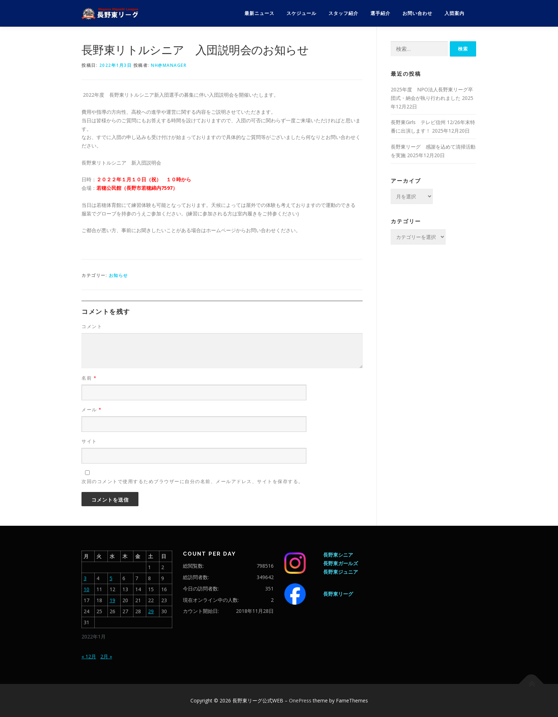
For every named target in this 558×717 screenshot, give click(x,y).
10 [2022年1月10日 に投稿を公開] (86, 589)
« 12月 (88, 656)
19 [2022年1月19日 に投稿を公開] (112, 600)
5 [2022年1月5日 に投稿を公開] (111, 578)
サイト (89, 441)
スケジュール (301, 13)
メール (91, 409)
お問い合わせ (417, 13)
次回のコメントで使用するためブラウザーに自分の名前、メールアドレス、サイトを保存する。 (192, 481)
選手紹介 (380, 13)
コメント (91, 326)
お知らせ (118, 275)
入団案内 (454, 13)
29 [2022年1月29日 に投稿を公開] (151, 611)
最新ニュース (259, 13)
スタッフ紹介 (343, 13)
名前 (88, 378)
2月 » (106, 656)
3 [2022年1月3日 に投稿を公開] (85, 578)
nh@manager (168, 65)
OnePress (300, 700)
